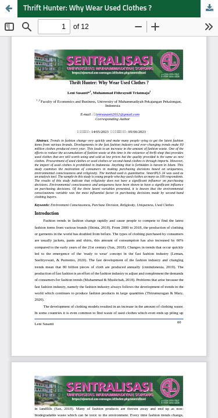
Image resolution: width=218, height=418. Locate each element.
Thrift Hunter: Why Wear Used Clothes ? (87, 8)
